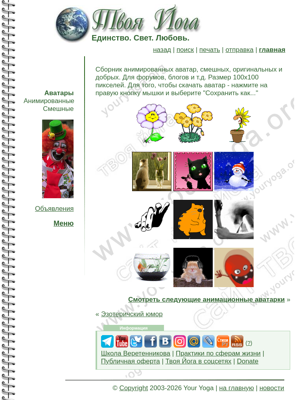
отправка (239, 49)
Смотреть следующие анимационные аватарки (206, 299)
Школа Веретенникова (135, 353)
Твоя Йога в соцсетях (199, 361)
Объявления (54, 208)
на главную (236, 388)
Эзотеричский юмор (132, 314)
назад (162, 49)
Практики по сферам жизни (218, 353)
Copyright (133, 388)
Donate (247, 361)
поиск (185, 49)
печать (209, 49)
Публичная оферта (130, 361)
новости (272, 388)
